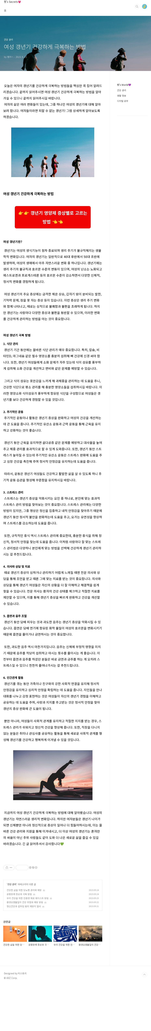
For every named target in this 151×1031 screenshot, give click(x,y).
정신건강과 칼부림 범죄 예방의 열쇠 (24, 951)
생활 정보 (121, 95)
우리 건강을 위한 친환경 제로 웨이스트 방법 (28, 943)
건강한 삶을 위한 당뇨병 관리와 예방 (24, 935)
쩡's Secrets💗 (12, 2)
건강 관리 (11, 929)
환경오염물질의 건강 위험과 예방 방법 (25, 947)
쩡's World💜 (124, 84)
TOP (144, 1020)
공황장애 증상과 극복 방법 (19, 939)
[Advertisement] (52, 879)
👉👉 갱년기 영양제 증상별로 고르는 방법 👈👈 (52, 217)
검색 (137, 6)
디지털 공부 (122, 101)
